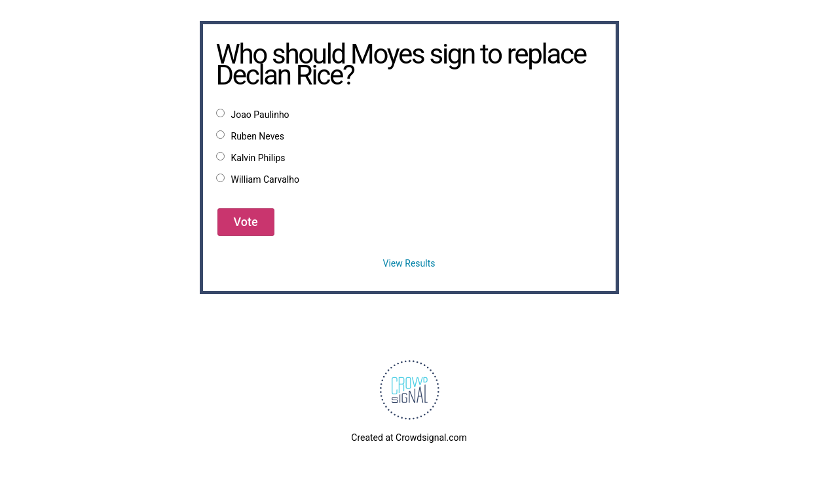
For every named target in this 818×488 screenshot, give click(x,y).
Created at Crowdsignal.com (408, 437)
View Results (409, 263)
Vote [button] (246, 222)
